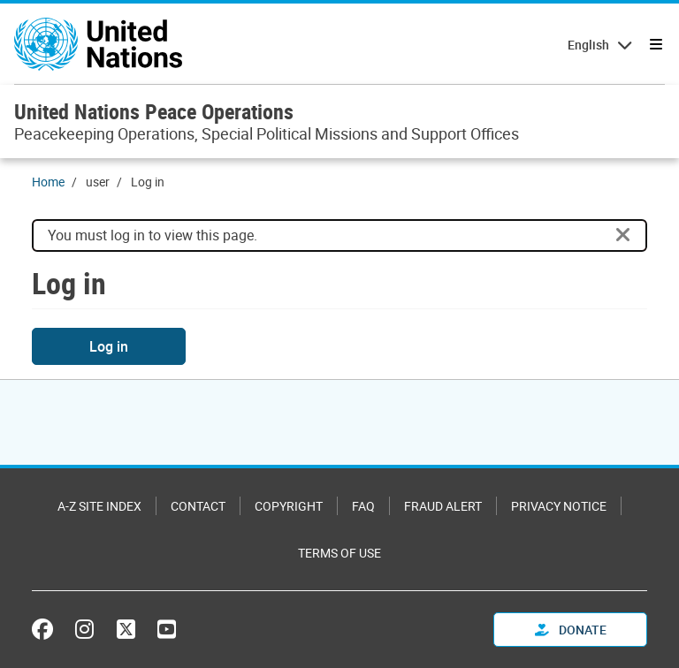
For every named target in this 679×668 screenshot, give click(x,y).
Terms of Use (339, 552)
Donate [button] (571, 629)
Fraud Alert (443, 505)
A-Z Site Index (99, 505)
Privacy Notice (559, 505)
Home (48, 181)
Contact (198, 505)
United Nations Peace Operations (154, 111)
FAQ (363, 505)
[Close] (623, 235)
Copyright (289, 505)
